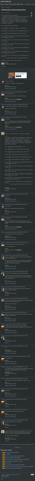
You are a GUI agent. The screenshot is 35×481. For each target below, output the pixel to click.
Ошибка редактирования (10, 452)
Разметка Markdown (16, 474)
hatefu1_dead (7, 350)
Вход (33, 4)
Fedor (6, 382)
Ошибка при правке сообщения (12, 468)
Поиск (21, 4)
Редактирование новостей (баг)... (12, 461)
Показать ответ (8, 88)
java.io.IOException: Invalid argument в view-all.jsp (15, 459)
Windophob (7, 187)
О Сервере (3, 474)
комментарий (8, 91)
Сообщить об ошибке (5, 475)
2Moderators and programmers (13, 9)
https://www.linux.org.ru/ (5, 476)
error (6, 454)
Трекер (18, 4)
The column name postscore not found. (13, 455)
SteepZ (6, 329)
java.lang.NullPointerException (11, 457)
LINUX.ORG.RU (5, 1)
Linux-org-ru (8, 7)
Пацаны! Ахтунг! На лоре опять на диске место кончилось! (17, 466)
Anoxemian (7, 437)
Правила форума (9, 474)
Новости (2, 4)
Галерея (7, 4)
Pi (5, 280)
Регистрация (28, 4)
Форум (14, 4)
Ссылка (3, 66)
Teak (6, 317)
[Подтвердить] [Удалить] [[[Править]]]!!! (13, 464)
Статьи (10, 4)
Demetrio (7, 236)
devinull (6, 265)
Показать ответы (8, 128)
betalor (6, 462)
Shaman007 (7, 372)
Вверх (32, 474)
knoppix (6, 62)
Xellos (6, 198)
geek (6, 85)
